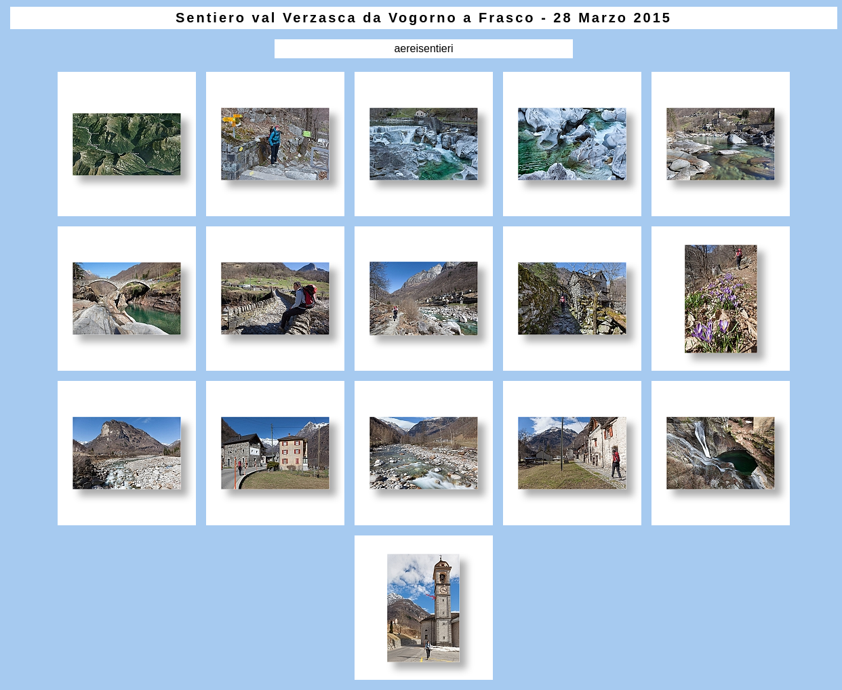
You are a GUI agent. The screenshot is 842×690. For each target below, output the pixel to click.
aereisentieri (423, 48)
